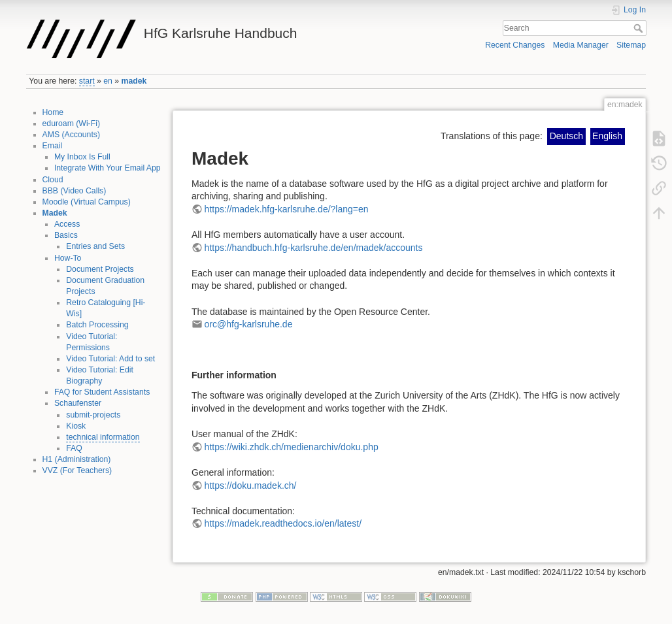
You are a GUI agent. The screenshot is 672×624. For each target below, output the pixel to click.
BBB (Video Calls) (74, 190)
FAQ (74, 448)
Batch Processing (97, 324)
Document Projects (100, 269)
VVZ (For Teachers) (77, 470)
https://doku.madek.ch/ (251, 485)
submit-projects (93, 414)
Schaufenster (77, 403)
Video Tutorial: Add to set (110, 358)
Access (67, 224)
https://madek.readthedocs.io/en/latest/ (283, 523)
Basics (66, 235)
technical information (102, 437)
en (107, 81)
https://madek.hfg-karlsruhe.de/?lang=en (287, 209)
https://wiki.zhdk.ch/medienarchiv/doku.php (291, 447)
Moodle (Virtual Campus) (86, 201)
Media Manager (581, 45)
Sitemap (631, 45)
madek (134, 81)
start (87, 81)
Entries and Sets (95, 246)
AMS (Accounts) (71, 134)
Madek (54, 213)
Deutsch (566, 136)
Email (52, 145)
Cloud (52, 179)
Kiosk (76, 426)
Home (53, 112)
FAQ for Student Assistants (102, 392)
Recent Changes (515, 45)
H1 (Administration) (76, 459)
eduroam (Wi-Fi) (71, 123)
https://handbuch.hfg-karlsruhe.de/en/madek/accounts (314, 247)
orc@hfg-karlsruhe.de (249, 324)
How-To (68, 258)
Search (639, 28)
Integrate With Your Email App (107, 167)
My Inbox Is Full (82, 156)
